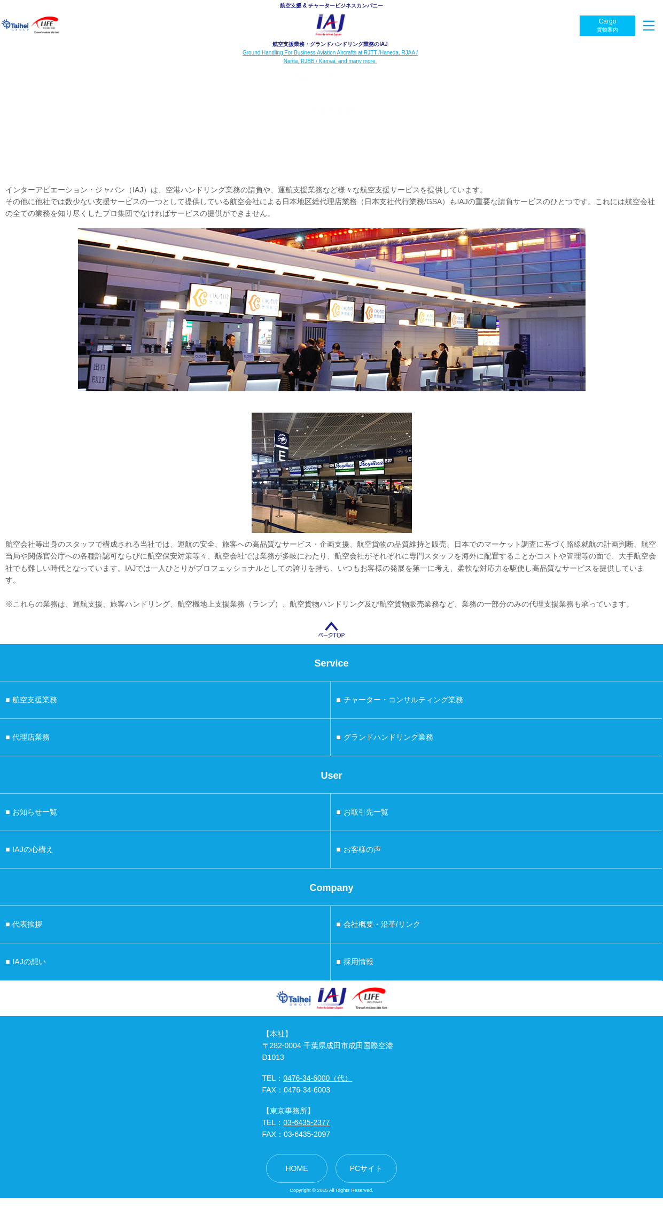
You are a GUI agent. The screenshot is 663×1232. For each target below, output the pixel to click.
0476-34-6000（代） (317, 1078)
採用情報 (354, 961)
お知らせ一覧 (31, 812)
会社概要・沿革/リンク (378, 924)
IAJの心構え (29, 849)
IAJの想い (25, 961)
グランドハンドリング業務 (384, 737)
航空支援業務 (31, 699)
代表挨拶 (23, 924)
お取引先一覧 (362, 812)
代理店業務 (27, 737)
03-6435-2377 (306, 1122)
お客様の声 (358, 849)
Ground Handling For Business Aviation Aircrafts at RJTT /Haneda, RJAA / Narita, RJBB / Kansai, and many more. (330, 57)
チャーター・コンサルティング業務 (399, 699)
